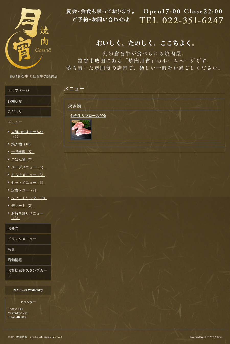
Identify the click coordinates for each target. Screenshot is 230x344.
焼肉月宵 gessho (27, 336)
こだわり (15, 111)
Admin (218, 336)
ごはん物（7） (22, 160)
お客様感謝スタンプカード (27, 272)
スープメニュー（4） (28, 167)
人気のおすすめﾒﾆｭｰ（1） (27, 134)
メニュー (15, 122)
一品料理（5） (22, 152)
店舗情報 (15, 260)
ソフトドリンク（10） (29, 198)
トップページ (18, 90)
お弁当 (13, 228)
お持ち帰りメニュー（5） (27, 215)
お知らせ (15, 101)
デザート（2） (22, 206)
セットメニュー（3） (28, 183)
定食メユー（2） (24, 190)
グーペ (208, 336)
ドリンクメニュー (22, 239)
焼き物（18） (22, 144)
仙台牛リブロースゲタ (88, 116)
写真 (11, 249)
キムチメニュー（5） (28, 175)
